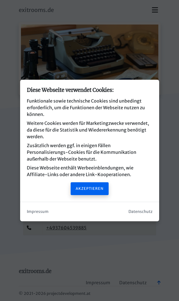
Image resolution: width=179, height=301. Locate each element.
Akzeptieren (90, 188)
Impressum (38, 211)
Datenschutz (140, 211)
